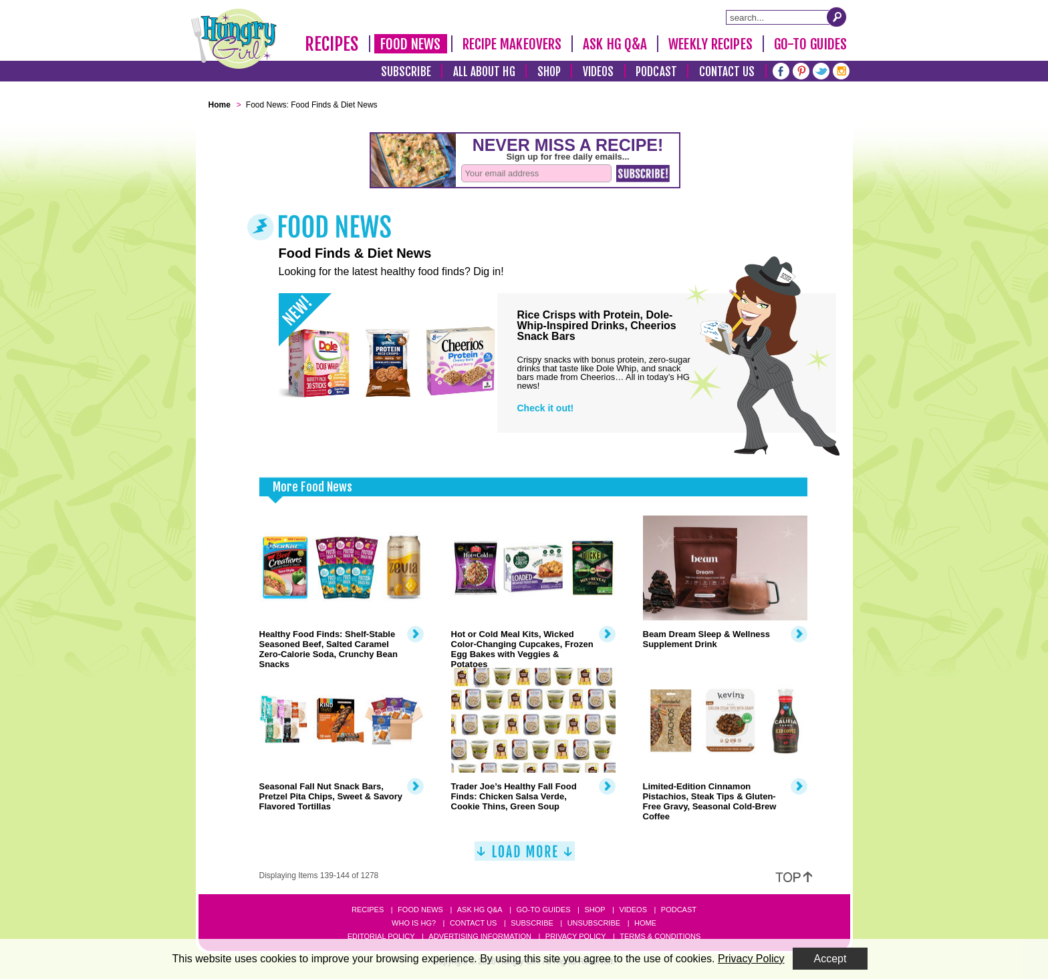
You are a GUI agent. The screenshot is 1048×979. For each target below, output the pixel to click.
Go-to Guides (543, 910)
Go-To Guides (810, 44)
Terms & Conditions (660, 936)
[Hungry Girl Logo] (234, 39)
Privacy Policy (575, 936)
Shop (549, 72)
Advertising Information (479, 936)
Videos (598, 72)
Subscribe (406, 72)
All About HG (484, 72)
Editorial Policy (381, 936)
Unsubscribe (593, 923)
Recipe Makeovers (512, 44)
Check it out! (545, 408)
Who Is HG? (414, 923)
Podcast (656, 72)
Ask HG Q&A (615, 44)
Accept (830, 958)
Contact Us (727, 72)
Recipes (332, 44)
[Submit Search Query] (837, 17)
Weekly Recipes (710, 44)
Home (645, 923)
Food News (410, 44)
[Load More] (525, 856)
